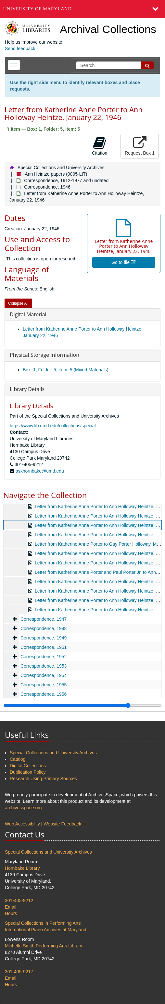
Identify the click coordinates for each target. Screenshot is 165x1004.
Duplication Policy (28, 772)
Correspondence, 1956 (43, 694)
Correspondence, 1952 (43, 656)
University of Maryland (37, 8)
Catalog (17, 759)
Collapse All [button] (18, 303)
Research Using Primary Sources (43, 778)
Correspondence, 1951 (43, 647)
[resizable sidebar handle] (82, 705)
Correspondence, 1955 (43, 684)
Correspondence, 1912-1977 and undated (66, 180)
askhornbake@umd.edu (40, 471)
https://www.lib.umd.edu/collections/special (53, 425)
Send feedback (20, 48)
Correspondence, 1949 (43, 637)
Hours (11, 913)
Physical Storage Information (44, 354)
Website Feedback (62, 823)
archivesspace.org (23, 807)
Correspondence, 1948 (43, 628)
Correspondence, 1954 (43, 675)
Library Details (27, 389)
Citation (99, 146)
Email (10, 907)
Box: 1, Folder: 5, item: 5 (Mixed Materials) (65, 369)
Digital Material (28, 314)
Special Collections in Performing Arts (43, 923)
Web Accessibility (22, 823)
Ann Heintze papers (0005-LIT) (56, 174)
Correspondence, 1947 (43, 619)
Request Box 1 (140, 146)
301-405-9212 (19, 900)
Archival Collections (108, 29)
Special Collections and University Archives (61, 167)
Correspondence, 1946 (47, 187)
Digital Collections (28, 765)
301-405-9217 (19, 971)
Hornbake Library (22, 868)
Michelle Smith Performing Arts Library (43, 945)
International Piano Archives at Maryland (45, 929)
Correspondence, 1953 (43, 666)
